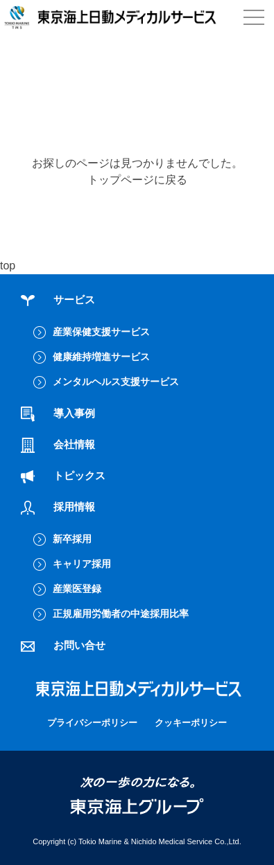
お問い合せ (63, 645)
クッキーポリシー (191, 722)
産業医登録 (77, 588)
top (7, 265)
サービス (58, 299)
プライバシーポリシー (92, 722)
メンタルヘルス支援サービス (116, 381)
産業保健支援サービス (101, 331)
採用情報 (58, 506)
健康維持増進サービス (101, 356)
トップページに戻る (137, 180)
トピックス (63, 475)
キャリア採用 (82, 563)
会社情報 (58, 444)
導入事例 (58, 413)
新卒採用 (72, 538)
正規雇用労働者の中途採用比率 (121, 613)
